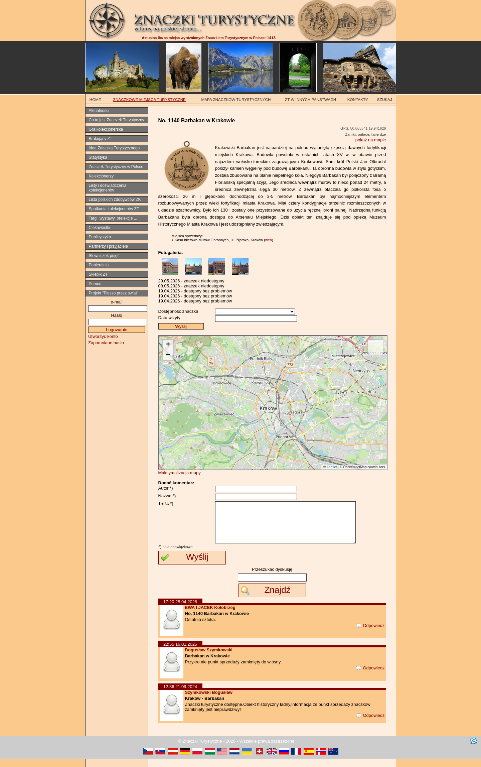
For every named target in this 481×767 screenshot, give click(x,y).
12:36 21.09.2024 (180, 694)
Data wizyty (169, 317)
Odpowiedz (370, 633)
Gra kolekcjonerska (106, 129)
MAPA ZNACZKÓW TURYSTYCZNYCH (236, 99)
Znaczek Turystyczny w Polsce (116, 166)
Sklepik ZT (98, 274)
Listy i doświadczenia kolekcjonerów (108, 188)
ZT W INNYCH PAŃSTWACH (310, 99)
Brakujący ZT (101, 138)
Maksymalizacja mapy (179, 472)
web (268, 240)
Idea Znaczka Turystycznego (114, 148)
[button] (168, 345)
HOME (95, 99)
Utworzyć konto (103, 336)
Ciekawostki (99, 227)
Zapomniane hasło (106, 342)
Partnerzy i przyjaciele (108, 246)
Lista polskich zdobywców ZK (115, 199)
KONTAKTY (357, 99)
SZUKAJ (384, 99)
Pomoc (95, 283)
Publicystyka (100, 237)
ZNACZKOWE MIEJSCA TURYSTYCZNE (149, 99)
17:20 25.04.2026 (180, 609)
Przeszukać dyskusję (272, 577)
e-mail (116, 301)
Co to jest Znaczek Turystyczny (116, 120)
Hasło (116, 315)
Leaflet (330, 467)
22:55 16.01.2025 (180, 652)
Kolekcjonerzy (101, 176)
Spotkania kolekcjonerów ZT (114, 209)
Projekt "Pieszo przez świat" (114, 293)
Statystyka (98, 157)
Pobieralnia (99, 265)
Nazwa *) (167, 495)
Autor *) (165, 488)
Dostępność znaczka (178, 311)
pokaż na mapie (370, 139)
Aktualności (99, 110)
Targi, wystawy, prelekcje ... (113, 218)
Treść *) (165, 503)
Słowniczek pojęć (104, 255)
